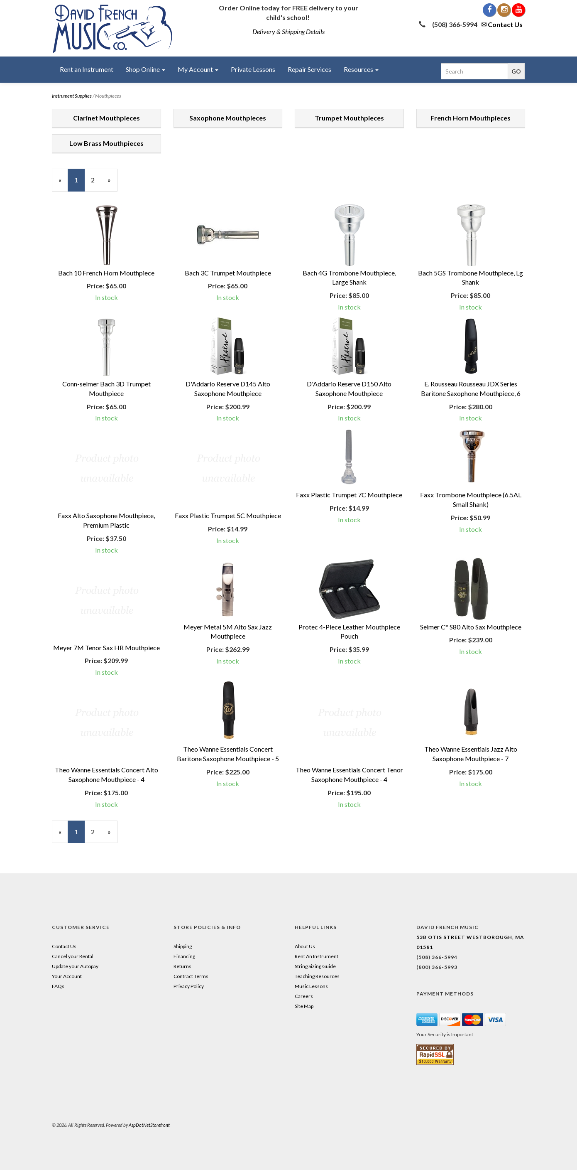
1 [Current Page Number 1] (79, 183)
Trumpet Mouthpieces (349, 118)
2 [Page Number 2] (96, 179)
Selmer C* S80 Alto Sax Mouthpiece (470, 627)
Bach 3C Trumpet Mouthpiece (228, 273)
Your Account (67, 976)
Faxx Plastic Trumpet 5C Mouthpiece (228, 515)
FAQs (58, 986)
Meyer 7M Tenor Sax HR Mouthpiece (106, 647)
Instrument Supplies (72, 96)
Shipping (183, 946)
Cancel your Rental (72, 956)
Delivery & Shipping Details (288, 31)
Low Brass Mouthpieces (106, 143)
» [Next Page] (112, 183)
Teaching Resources (317, 976)
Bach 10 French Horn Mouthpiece (106, 273)
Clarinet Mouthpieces (106, 118)
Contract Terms (191, 976)
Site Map (304, 1006)
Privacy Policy (189, 986)
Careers (304, 996)
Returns (182, 966)
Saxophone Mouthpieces (227, 118)
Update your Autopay (75, 966)
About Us (305, 946)
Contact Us (505, 24)
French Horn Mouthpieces (470, 118)
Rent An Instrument (316, 956)
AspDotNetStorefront (149, 1125)
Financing (184, 956)
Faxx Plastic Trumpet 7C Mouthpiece (349, 495)
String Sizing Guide (315, 966)
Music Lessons (311, 986)
